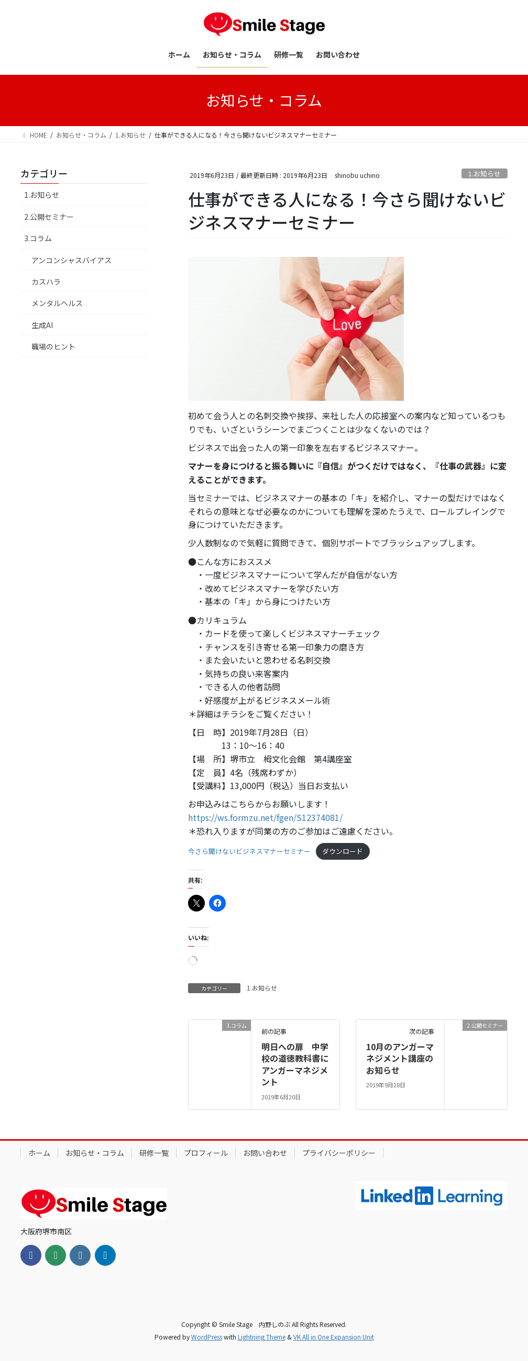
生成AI (42, 325)
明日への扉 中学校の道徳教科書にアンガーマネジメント (294, 1064)
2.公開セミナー (49, 216)
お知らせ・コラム (94, 1153)
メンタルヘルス (57, 303)
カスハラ (46, 281)
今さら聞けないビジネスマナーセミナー (249, 851)
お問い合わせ (265, 1153)
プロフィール (206, 1153)
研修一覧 (154, 1153)
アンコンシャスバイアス (71, 260)
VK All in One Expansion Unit (333, 1336)
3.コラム (38, 238)
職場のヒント (53, 346)
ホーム (39, 1153)
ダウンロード (342, 851)
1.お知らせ (484, 173)
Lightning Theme (261, 1336)
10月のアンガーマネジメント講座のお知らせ (400, 1058)
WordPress (206, 1336)
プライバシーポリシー (339, 1153)
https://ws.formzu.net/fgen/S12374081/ (265, 817)
